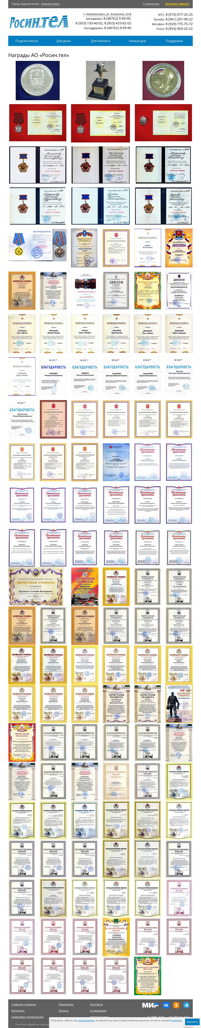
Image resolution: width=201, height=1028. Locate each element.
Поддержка (174, 41)
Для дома (64, 41)
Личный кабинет (177, 4)
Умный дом (137, 41)
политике (176, 1020)
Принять (192, 1022)
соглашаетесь (86, 1020)
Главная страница (23, 1004)
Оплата (63, 1010)
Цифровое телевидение (27, 1017)
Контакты (96, 1004)
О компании (151, 4)
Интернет (18, 1010)
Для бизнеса (100, 41)
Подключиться (27, 41)
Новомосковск (50, 4)
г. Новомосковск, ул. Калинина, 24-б (107, 14)
